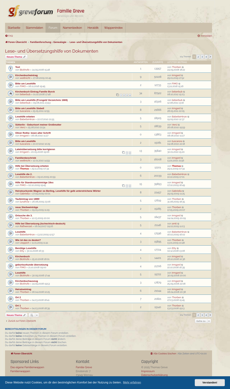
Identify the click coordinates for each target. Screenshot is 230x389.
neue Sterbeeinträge (26, 207)
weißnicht (25, 78)
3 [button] (202, 56)
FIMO (23, 86)
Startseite (14, 27)
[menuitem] (9, 35)
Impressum (148, 371)
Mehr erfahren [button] (132, 382)
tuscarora (25, 111)
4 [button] (206, 56)
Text (17, 67)
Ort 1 (18, 305)
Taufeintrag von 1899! (27, 199)
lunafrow (24, 201)
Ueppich (24, 242)
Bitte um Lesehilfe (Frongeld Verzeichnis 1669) (41, 100)
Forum (53, 27)
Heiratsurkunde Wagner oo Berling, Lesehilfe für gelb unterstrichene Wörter (58, 191)
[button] (210, 57)
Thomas (24, 168)
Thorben (176, 67)
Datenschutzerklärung (154, 374)
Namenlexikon (72, 27)
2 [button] (198, 56)
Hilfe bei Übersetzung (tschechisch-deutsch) (40, 223)
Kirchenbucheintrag (26, 75)
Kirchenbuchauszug (26, 281)
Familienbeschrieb (25, 158)
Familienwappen (20, 371)
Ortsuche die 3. (23, 215)
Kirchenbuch (22, 256)
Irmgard (176, 75)
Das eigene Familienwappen (27, 367)
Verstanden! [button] (210, 382)
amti (174, 223)
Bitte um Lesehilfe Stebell (29, 108)
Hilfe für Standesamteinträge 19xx (34, 182)
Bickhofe (24, 69)
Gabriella (25, 193)
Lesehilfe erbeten (25, 116)
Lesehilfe (20, 231)
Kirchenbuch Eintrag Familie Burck (35, 91)
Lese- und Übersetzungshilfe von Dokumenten (51, 51)
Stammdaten (34, 27)
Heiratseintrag (23, 289)
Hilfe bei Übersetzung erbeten (32, 166)
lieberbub (25, 94)
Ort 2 (18, 297)
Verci (22, 127)
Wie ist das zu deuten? (28, 240)
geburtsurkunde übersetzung (31, 264)
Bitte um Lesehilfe (25, 83)
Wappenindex (113, 27)
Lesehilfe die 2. (23, 174)
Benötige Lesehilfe (25, 248)
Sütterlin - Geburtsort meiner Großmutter (38, 124)
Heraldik (93, 27)
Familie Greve (70, 11)
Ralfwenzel (26, 226)
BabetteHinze (27, 119)
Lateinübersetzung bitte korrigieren (35, 149)
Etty (22, 251)
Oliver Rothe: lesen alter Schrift (33, 133)
